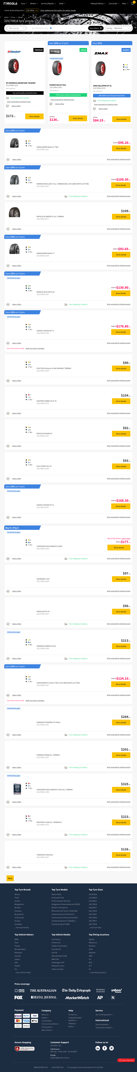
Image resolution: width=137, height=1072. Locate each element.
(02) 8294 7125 (55, 1045)
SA (90, 969)
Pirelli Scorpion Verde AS (61, 901)
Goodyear (18, 924)
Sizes (19, 17)
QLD (90, 962)
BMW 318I (55, 959)
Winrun (17, 894)
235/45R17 (93, 901)
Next (10, 878)
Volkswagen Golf (58, 962)
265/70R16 (93, 911)
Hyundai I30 (56, 949)
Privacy (47, 1027)
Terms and (51, 1024)
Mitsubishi (18, 952)
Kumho (17, 901)
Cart (134, 3)
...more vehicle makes (23, 972)
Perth (91, 949)
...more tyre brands (22, 927)
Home (6, 17)
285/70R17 (93, 921)
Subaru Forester (57, 969)
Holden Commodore (59, 946)
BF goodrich (19, 914)
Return (71, 1026)
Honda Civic (56, 942)
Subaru (17, 959)
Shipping (71, 1023)
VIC (90, 959)
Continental (19, 917)
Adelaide (92, 952)
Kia (16, 969)
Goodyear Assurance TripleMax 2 (64, 921)
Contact (73, 1014)
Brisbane (92, 946)
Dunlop (17, 921)
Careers (44, 1017)
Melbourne (93, 942)
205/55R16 (93, 894)
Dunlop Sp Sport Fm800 (61, 924)
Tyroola (47, 1021)
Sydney (91, 939)
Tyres (13, 17)
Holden (17, 966)
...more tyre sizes (95, 927)
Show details (34, 116)
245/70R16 (93, 904)
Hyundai (18, 956)
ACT (90, 966)
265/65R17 (93, 907)
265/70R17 (93, 914)
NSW (90, 956)
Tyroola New (104, 1027)
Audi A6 (54, 952)
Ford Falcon (56, 939)
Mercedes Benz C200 (59, 956)
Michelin (18, 907)
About (46, 1014)
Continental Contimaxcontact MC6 (65, 917)
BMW (16, 939)
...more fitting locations (97, 972)
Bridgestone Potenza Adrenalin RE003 (66, 904)
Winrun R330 (56, 894)
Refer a (47, 1030)
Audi (16, 962)
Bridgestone (19, 904)
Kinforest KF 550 (58, 897)
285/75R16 (93, 924)
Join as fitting (104, 1014)
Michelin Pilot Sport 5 (60, 907)
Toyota (17, 946)
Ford (16, 942)
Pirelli (17, 897)
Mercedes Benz (20, 949)
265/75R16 (93, 917)
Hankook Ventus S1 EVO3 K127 (63, 914)
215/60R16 (93, 897)
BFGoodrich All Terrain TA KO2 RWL (65, 911)
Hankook (18, 911)
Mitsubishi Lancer (58, 966)
